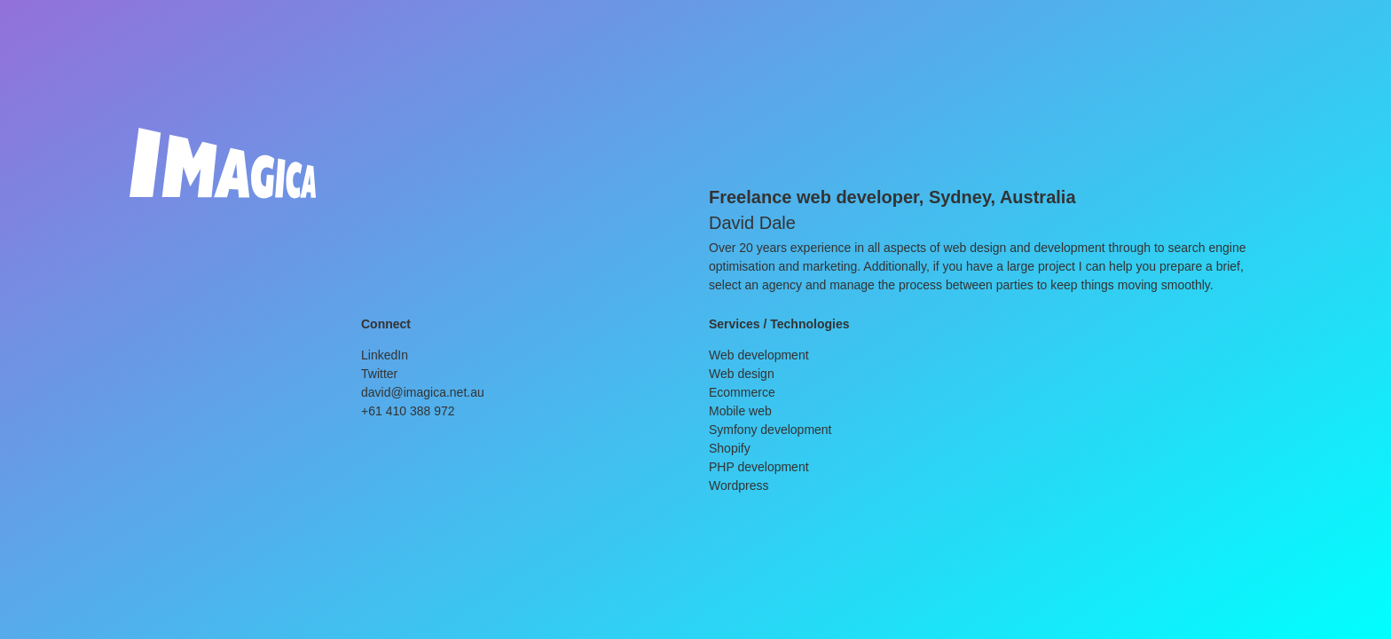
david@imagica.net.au (422, 392)
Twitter (379, 374)
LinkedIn (384, 355)
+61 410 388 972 (408, 411)
